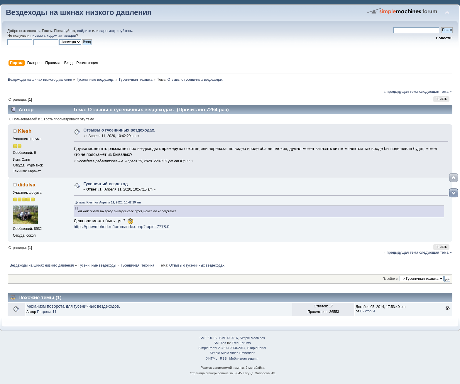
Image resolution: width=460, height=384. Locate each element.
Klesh (24, 131)
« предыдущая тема (401, 92)
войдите (84, 31)
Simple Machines (252, 338)
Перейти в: (390, 278)
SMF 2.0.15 (208, 338)
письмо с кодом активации (53, 35)
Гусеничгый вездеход (105, 183)
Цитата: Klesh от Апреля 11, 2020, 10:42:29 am (108, 202)
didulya (26, 185)
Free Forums (241, 343)
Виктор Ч (367, 311)
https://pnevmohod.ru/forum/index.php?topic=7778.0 (121, 226)
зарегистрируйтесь (115, 31)
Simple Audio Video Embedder (232, 353)
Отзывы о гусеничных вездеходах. (119, 130)
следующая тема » (435, 92)
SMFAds (220, 343)
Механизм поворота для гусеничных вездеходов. (73, 306)
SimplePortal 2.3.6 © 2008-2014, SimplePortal (232, 348)
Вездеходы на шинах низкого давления (79, 12)
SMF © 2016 (228, 338)
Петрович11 (46, 312)
